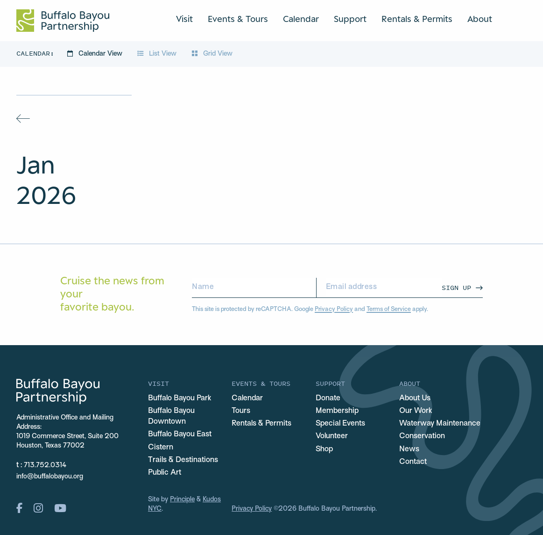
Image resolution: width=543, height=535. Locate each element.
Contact (413, 462)
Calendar (301, 19)
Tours (241, 411)
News (409, 449)
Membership (337, 411)
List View (157, 54)
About (479, 19)
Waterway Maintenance (439, 423)
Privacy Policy (334, 309)
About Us (414, 398)
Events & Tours (238, 19)
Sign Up (456, 287)
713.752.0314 (45, 466)
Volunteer (332, 436)
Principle (182, 500)
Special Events (340, 423)
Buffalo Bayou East (180, 434)
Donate (328, 398)
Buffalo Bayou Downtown (171, 416)
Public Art (164, 473)
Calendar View (95, 54)
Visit (184, 19)
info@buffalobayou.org (49, 477)
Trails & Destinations (183, 460)
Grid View (212, 54)
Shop (324, 449)
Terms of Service (389, 309)
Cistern (160, 447)
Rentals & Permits (416, 19)
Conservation (422, 436)
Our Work (415, 411)
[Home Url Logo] (62, 20)
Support (350, 19)
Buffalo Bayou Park (180, 398)
